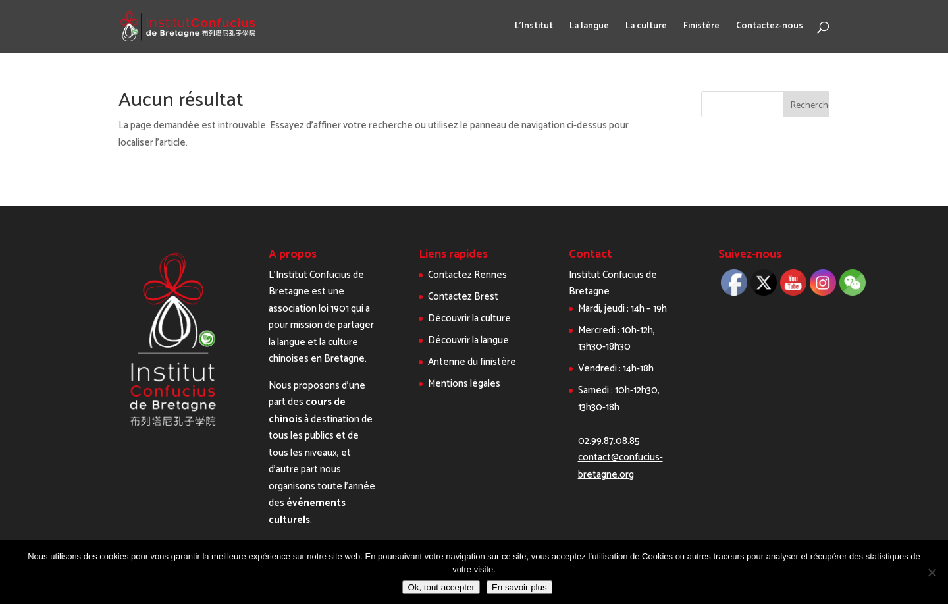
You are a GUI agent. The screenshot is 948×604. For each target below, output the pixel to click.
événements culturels (307, 511)
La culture (646, 28)
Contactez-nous (769, 28)
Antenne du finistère (472, 362)
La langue (589, 28)
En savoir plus (519, 587)
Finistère (701, 28)
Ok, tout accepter (441, 587)
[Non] (931, 572)
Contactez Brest (463, 296)
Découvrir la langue (468, 340)
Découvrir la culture (469, 318)
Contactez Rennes (467, 275)
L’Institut (534, 28)
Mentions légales (464, 383)
